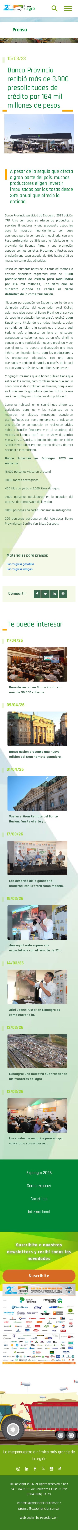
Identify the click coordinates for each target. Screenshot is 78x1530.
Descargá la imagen (20, 569)
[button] (37, 594)
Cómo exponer (39, 1186)
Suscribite (39, 1276)
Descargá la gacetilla (20, 564)
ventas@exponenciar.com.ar (38, 1502)
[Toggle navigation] (68, 8)
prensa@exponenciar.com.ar (39, 1508)
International (39, 1212)
